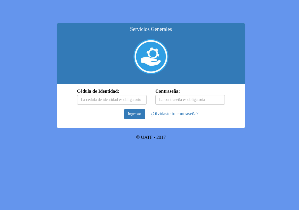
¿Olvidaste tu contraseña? (175, 113)
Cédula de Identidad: (98, 91)
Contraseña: (167, 91)
